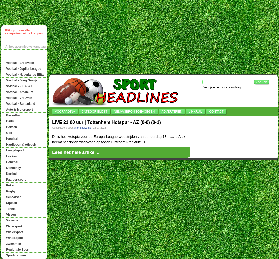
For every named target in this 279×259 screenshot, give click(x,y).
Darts (10, 121)
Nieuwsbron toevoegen (134, 111)
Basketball (13, 115)
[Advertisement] (133, 36)
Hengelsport (15, 150)
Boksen (11, 127)
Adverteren (172, 111)
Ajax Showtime (82, 127)
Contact (216, 111)
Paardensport (16, 179)
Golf (9, 133)
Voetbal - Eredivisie (20, 63)
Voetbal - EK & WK (19, 86)
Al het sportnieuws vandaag (25, 46)
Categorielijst (94, 111)
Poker (10, 185)
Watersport (14, 226)
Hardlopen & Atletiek (21, 144)
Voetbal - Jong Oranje (21, 80)
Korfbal (11, 174)
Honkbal (12, 162)
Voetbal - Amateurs (19, 92)
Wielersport (14, 232)
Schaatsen (13, 197)
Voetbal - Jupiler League (23, 69)
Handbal (12, 139)
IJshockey (13, 168)
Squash (11, 203)
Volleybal (12, 220)
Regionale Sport (17, 249)
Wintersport (14, 238)
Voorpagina (65, 111)
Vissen (11, 214)
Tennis (11, 209)
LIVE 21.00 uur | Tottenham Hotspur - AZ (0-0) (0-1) (106, 122)
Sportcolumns (16, 255)
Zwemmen (13, 244)
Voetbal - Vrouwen (19, 98)
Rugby (10, 191)
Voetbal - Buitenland (20, 104)
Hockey (11, 156)
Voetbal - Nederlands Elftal (25, 74)
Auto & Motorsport (19, 109)
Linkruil (195, 111)
